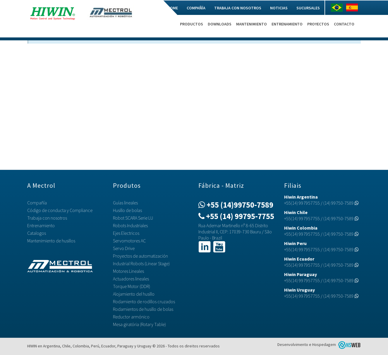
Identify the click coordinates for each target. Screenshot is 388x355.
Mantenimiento (251, 24)
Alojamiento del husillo (133, 294)
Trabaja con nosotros (237, 8)
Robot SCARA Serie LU (133, 218)
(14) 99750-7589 (341, 203)
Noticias (279, 8)
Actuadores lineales (131, 279)
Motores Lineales (128, 271)
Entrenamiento (287, 24)
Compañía (196, 8)
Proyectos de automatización (140, 256)
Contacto (344, 24)
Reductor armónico (131, 317)
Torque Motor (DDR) (131, 286)
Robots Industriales (130, 225)
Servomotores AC (129, 241)
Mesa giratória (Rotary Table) (139, 324)
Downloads (219, 24)
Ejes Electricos (126, 233)
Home (172, 8)
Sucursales (308, 8)
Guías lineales (125, 203)
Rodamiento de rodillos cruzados (144, 301)
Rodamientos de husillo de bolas (143, 309)
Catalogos (36, 233)
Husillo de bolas (127, 210)
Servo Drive (124, 248)
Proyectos (318, 24)
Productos (191, 24)
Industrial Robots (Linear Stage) (141, 263)
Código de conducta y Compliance (59, 210)
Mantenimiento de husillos (51, 241)
